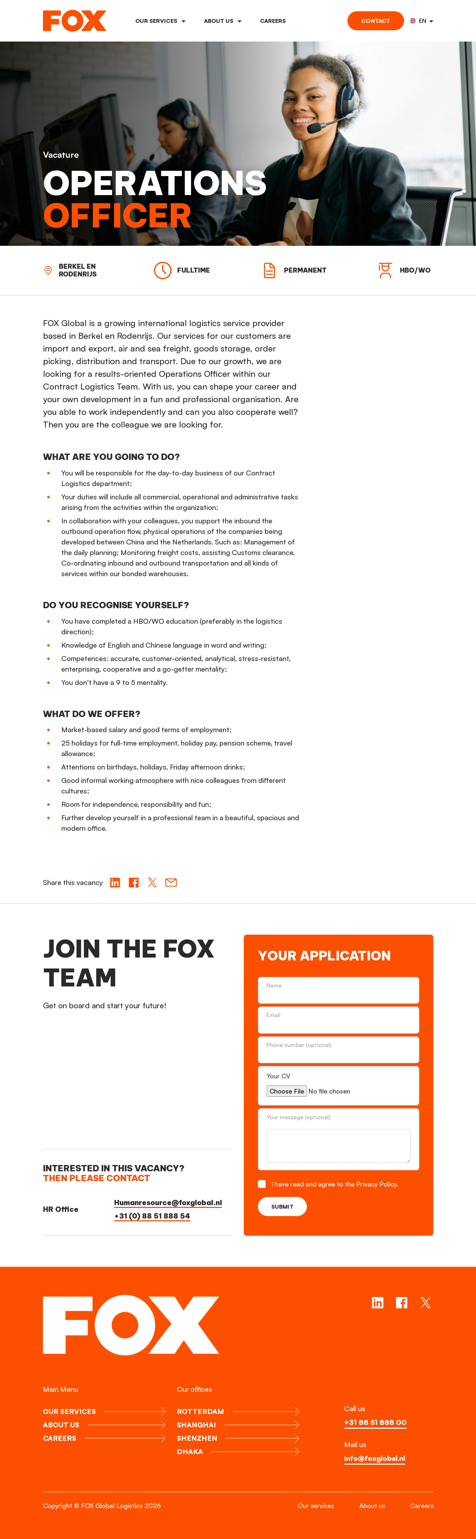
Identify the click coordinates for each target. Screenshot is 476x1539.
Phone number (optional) (298, 1044)
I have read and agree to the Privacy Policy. (335, 1184)
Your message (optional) (298, 1117)
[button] (421, 20)
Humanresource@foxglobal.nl (168, 1202)
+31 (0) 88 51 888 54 (152, 1215)
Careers (273, 20)
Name (274, 985)
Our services (160, 20)
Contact (375, 20)
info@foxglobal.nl (375, 1458)
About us (223, 20)
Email (274, 1014)
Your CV (279, 1076)
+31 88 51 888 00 (375, 1422)
